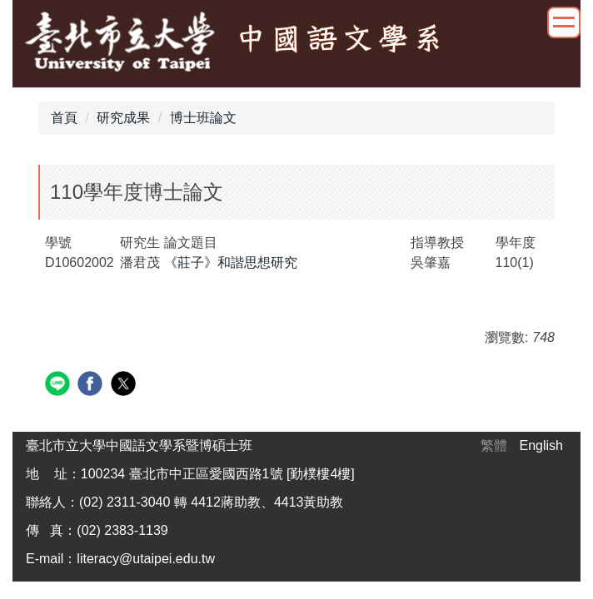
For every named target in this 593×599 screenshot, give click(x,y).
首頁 (64, 118)
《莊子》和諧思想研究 (230, 262)
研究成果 (123, 118)
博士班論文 (203, 118)
